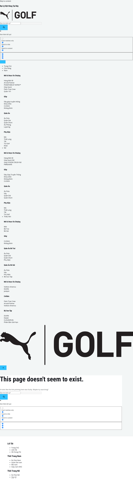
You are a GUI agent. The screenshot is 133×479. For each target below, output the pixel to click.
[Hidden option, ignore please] (2, 54)
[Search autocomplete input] (31, 23)
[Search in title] (2, 42)
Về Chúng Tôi (16, 452)
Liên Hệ (14, 450)
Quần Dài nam (16, 462)
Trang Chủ (8, 66)
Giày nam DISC (16, 467)
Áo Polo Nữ (15, 475)
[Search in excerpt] (2, 50)
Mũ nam (14, 465)
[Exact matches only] (2, 38)
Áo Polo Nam (16, 460)
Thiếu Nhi (7, 216)
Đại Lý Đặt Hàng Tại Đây (9, 6)
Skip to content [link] (5, 1)
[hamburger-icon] (3, 61)
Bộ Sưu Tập (8, 277)
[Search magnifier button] (4, 27)
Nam (5, 70)
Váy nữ (13, 477)
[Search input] (10, 23)
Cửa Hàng (7, 68)
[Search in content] (2, 46)
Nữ (5, 148)
